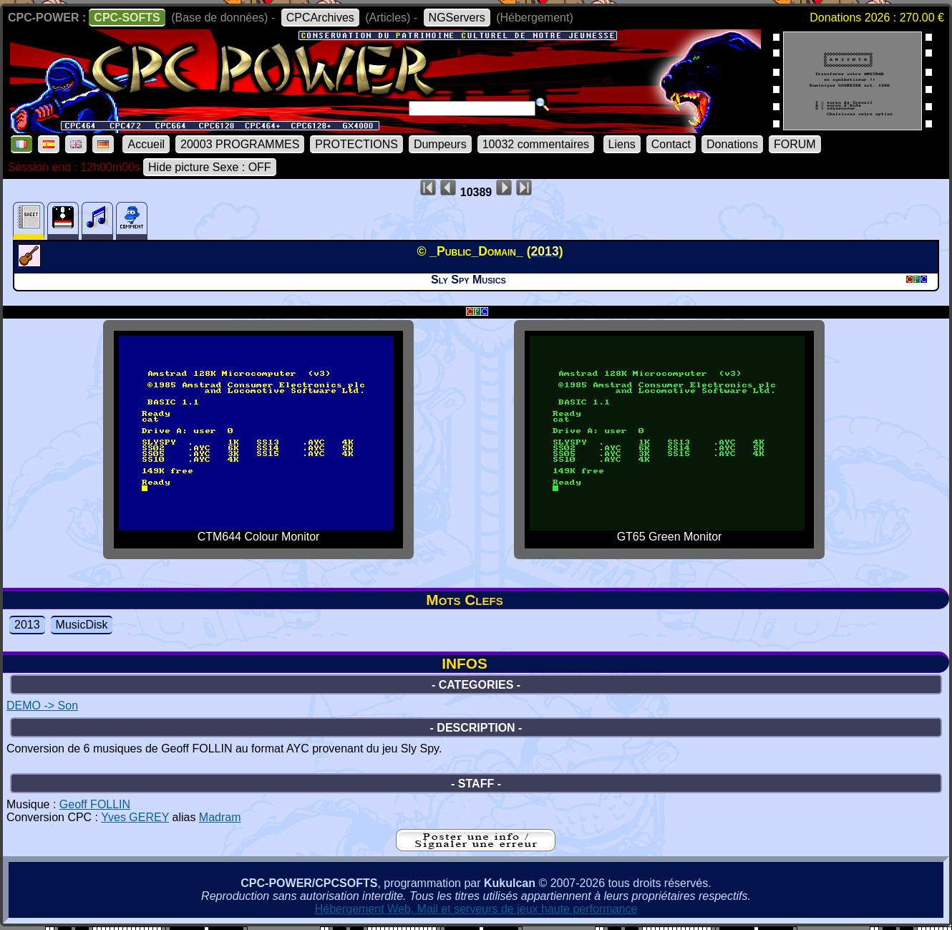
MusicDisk (82, 625)
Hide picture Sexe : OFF (209, 167)
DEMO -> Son (42, 705)
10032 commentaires (535, 144)
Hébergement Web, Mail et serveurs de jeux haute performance (476, 909)
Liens (622, 144)
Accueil (146, 144)
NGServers (457, 17)
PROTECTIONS (356, 144)
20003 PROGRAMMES (239, 144)
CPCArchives (320, 17)
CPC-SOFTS (127, 17)
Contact (671, 144)
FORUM (795, 144)
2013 (27, 625)
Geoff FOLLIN (94, 804)
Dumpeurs (440, 144)
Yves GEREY (135, 817)
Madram (220, 817)
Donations (732, 144)
